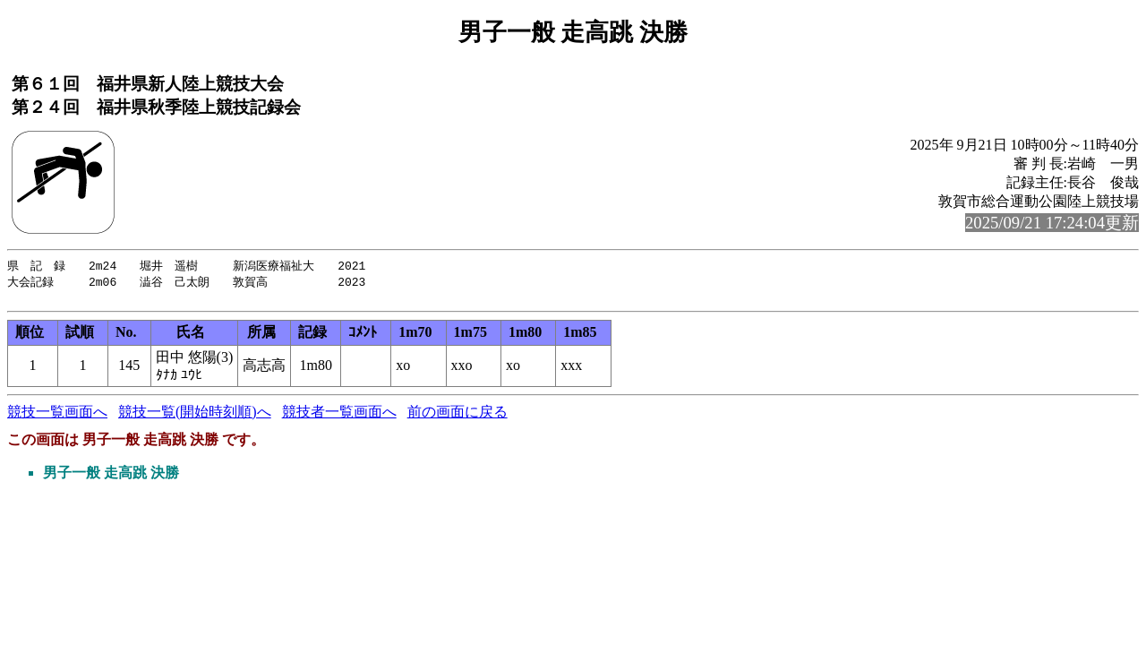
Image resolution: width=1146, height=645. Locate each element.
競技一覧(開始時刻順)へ (194, 416)
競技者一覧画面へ (339, 416)
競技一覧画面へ (57, 416)
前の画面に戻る (457, 416)
